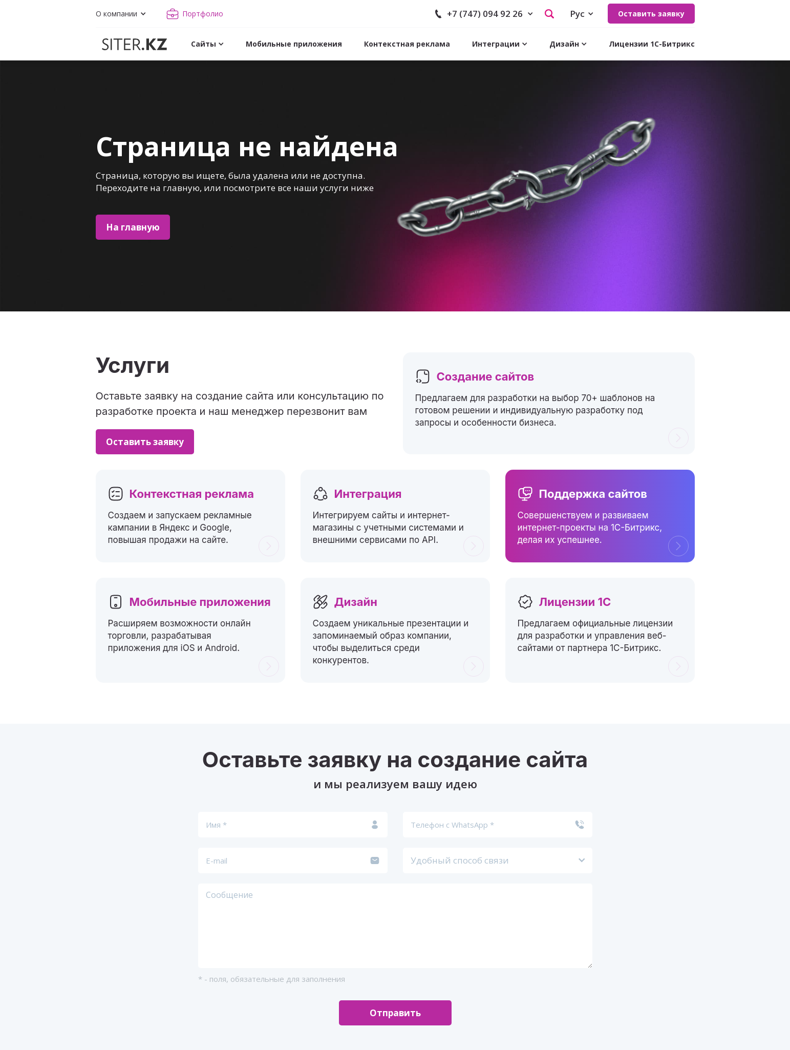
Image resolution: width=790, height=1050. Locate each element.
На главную (133, 227)
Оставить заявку (651, 13)
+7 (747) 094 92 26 (485, 13)
